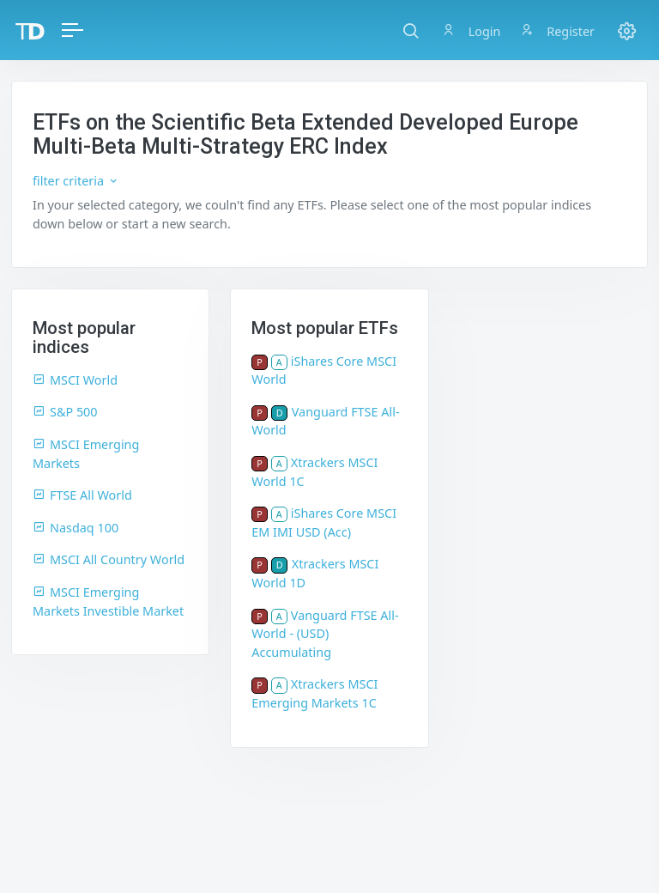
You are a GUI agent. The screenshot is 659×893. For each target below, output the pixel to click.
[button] (410, 30)
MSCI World (75, 380)
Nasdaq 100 (75, 527)
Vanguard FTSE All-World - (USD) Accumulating (324, 633)
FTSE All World (82, 495)
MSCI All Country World (108, 559)
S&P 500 (65, 412)
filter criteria (76, 181)
